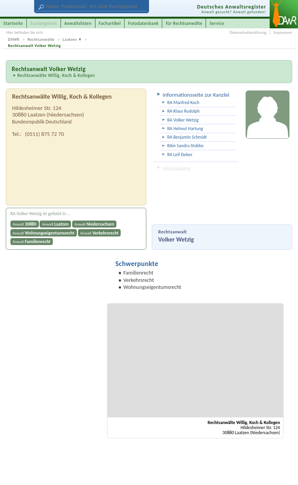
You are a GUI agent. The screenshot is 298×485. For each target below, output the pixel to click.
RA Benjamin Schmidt (187, 137)
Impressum (283, 32)
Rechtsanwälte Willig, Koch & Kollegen (56, 75)
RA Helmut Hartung (185, 128)
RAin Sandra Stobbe (185, 145)
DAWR (14, 39)
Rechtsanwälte (41, 39)
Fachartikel (110, 23)
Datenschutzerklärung (248, 32)
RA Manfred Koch (183, 102)
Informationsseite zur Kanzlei (196, 94)
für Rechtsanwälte (184, 23)
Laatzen (70, 39)
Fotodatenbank (143, 23)
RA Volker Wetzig (183, 120)
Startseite (13, 23)
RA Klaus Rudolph (183, 111)
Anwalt (24, 224)
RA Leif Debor (179, 154)
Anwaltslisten (78, 23)
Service (217, 23)
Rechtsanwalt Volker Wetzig (34, 45)
